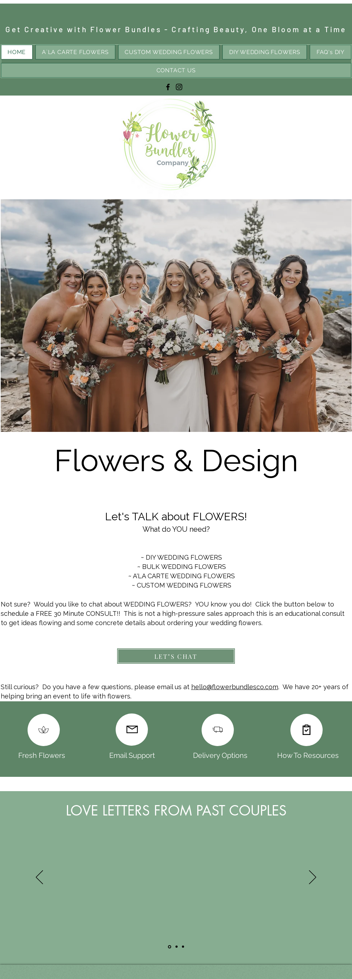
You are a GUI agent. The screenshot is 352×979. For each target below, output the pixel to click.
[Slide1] (169, 946)
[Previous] (39, 877)
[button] (176, 315)
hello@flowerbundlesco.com (234, 687)
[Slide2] (176, 947)
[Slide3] (183, 947)
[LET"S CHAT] (176, 656)
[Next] (312, 877)
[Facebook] (168, 87)
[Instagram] (179, 87)
